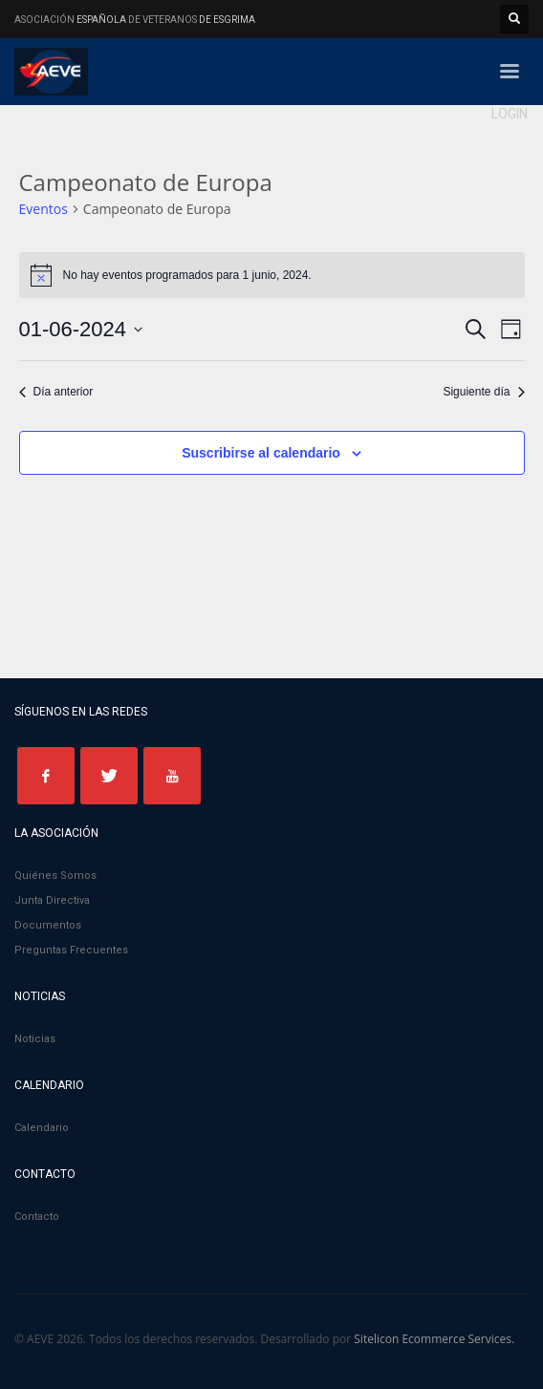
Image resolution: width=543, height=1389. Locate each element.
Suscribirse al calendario (261, 452)
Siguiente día (483, 391)
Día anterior (56, 391)
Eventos (43, 209)
